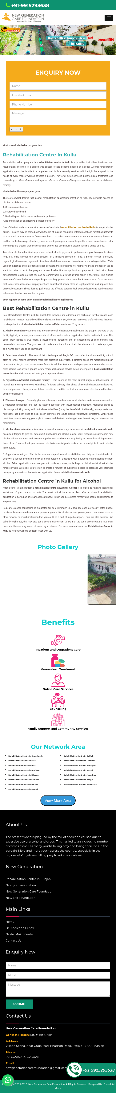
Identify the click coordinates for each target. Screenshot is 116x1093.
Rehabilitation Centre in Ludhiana (79, 761)
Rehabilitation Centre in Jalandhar (79, 775)
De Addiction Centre (20, 928)
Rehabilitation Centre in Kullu (22, 761)
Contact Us (13, 940)
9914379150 (14, 1057)
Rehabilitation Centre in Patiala (23, 784)
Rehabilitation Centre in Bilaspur (23, 775)
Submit (19, 1004)
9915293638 (31, 1057)
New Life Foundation (20, 898)
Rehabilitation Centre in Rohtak (78, 756)
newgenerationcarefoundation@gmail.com (37, 1068)
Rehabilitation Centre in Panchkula (80, 784)
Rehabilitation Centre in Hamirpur (79, 765)
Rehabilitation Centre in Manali (23, 789)
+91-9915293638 (27, 5)
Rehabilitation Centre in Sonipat (23, 780)
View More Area (58, 800)
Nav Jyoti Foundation (21, 885)
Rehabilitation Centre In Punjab (28, 879)
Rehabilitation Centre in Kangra (78, 780)
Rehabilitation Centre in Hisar (22, 765)
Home (10, 921)
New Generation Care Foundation (29, 891)
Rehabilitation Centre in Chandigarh (25, 756)
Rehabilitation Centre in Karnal (78, 770)
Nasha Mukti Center (20, 934)
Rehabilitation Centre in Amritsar (24, 770)
